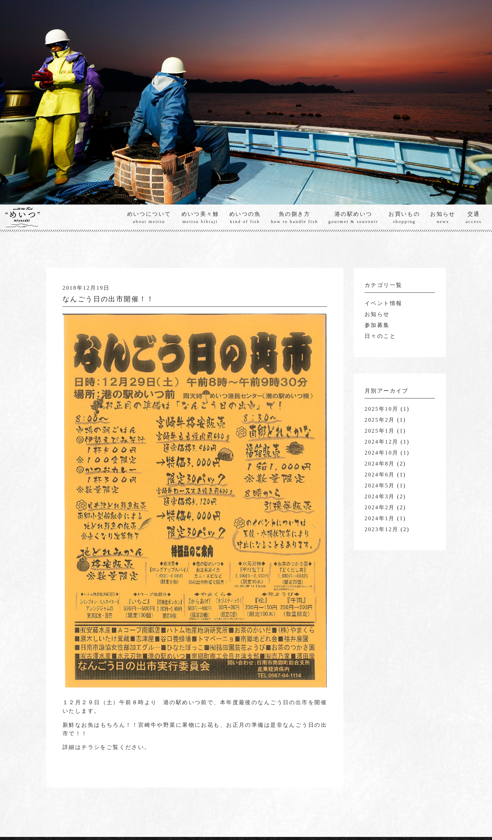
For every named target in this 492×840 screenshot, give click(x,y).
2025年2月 (380, 420)
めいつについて (149, 217)
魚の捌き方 (294, 217)
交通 (474, 217)
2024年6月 (380, 475)
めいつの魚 (245, 217)
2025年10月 (381, 409)
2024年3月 (380, 497)
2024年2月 (380, 508)
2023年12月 (381, 530)
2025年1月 (380, 431)
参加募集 (377, 325)
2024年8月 (380, 464)
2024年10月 (381, 453)
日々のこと (380, 336)
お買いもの (404, 217)
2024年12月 (381, 442)
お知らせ (442, 217)
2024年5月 (380, 486)
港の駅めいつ (353, 217)
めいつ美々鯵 (200, 217)
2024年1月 (380, 519)
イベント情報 (383, 303)
